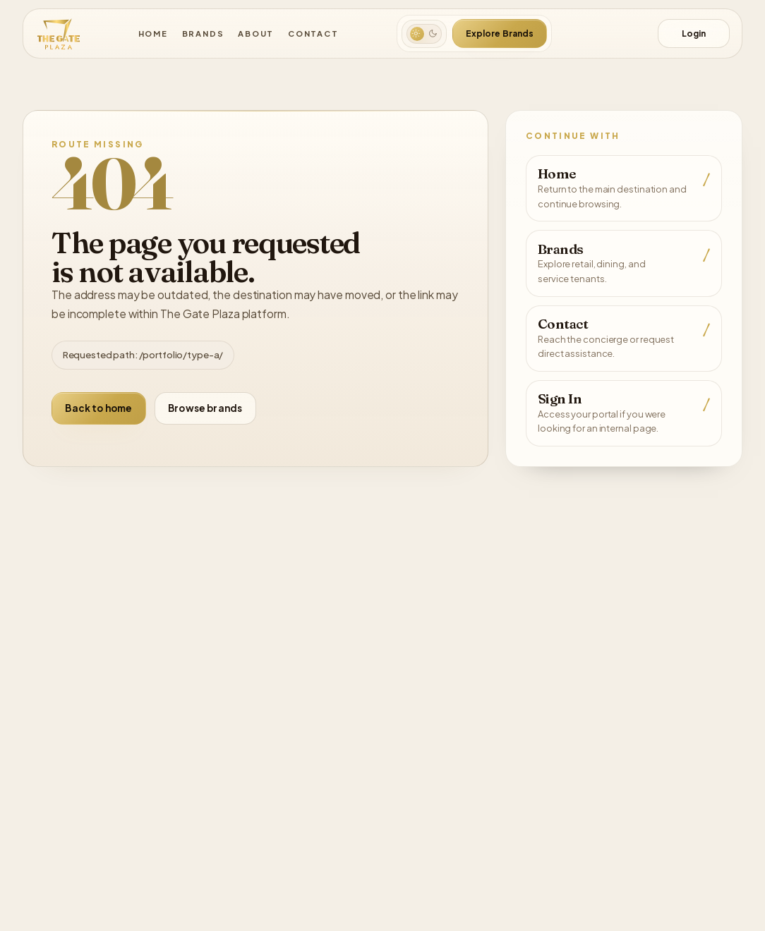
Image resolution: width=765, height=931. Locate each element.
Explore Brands (499, 33)
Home (157, 33)
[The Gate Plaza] (57, 34)
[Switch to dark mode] (424, 34)
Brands (206, 33)
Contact (310, 33)
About (257, 33)
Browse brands (202, 407)
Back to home (97, 407)
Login (694, 33)
